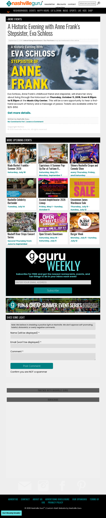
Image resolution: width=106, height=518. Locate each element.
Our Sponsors (79, 499)
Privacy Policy (55, 502)
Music (65, 10)
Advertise (60, 7)
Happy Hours (43, 10)
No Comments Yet (16, 121)
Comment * (16, 351)
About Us (37, 499)
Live (79, 10)
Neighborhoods (20, 10)
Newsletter (49, 4)
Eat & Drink (56, 10)
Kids (85, 10)
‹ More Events (14, 19)
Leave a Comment (34, 121)
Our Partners (49, 40)
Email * (25, 342)
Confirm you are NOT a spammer (28, 371)
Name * (24, 332)
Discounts (61, 4)
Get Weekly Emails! (11, 513)
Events (32, 10)
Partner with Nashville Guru (53, 390)
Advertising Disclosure (32, 40)
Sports (72, 10)
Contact (72, 4)
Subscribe (53, 399)
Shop (90, 10)
